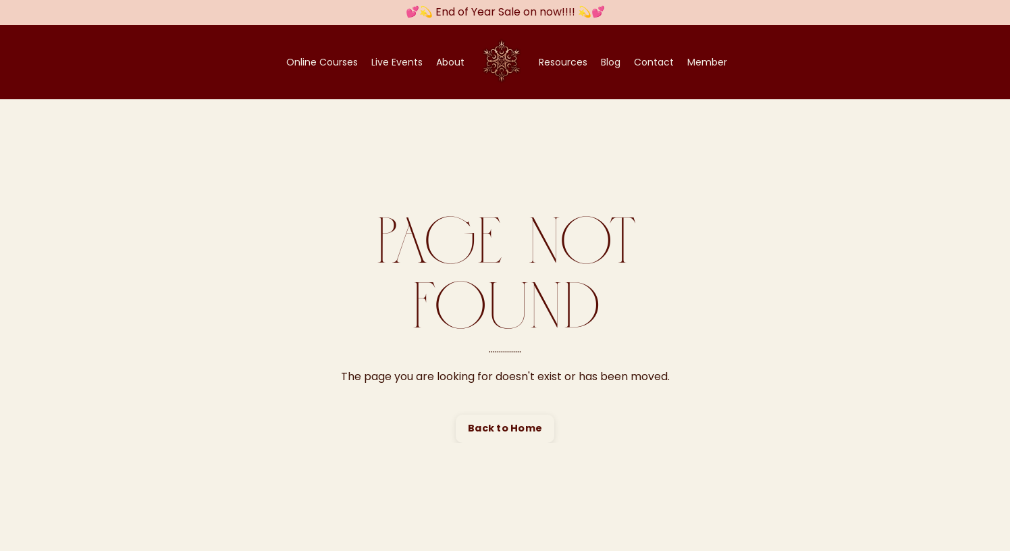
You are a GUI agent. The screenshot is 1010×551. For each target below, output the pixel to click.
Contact (654, 62)
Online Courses (322, 62)
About (450, 62)
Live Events (397, 62)
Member (707, 62)
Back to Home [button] (505, 428)
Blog (610, 62)
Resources (563, 62)
